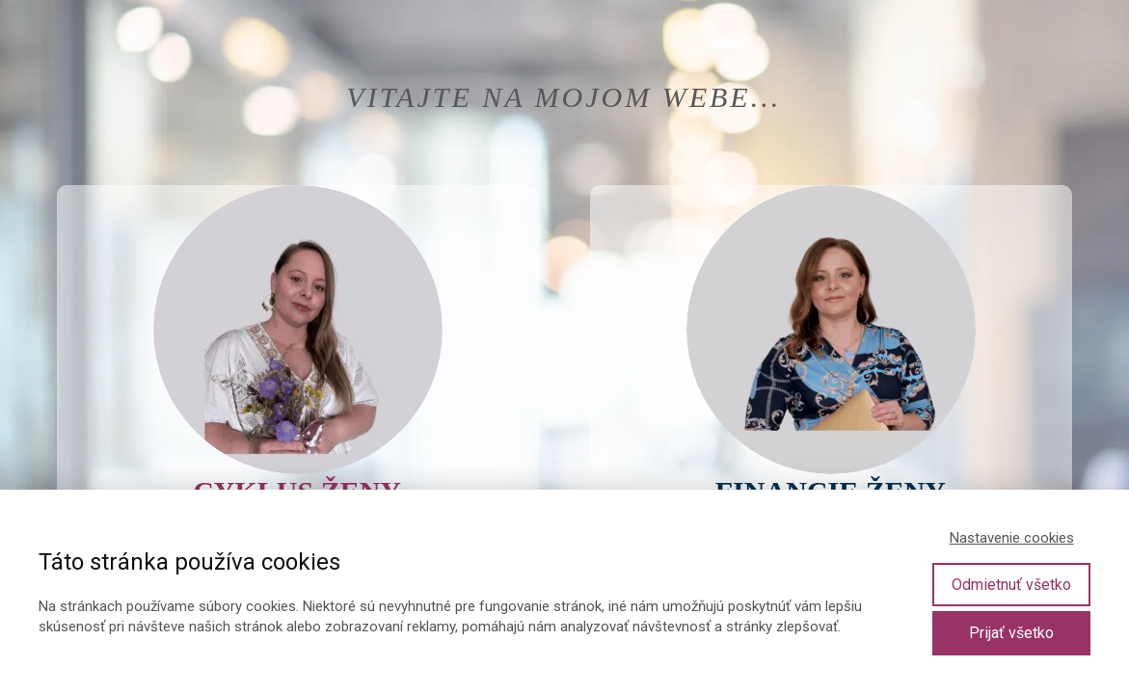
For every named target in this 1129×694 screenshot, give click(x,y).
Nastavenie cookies (1012, 538)
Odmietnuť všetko (1011, 584)
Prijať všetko (1011, 633)
